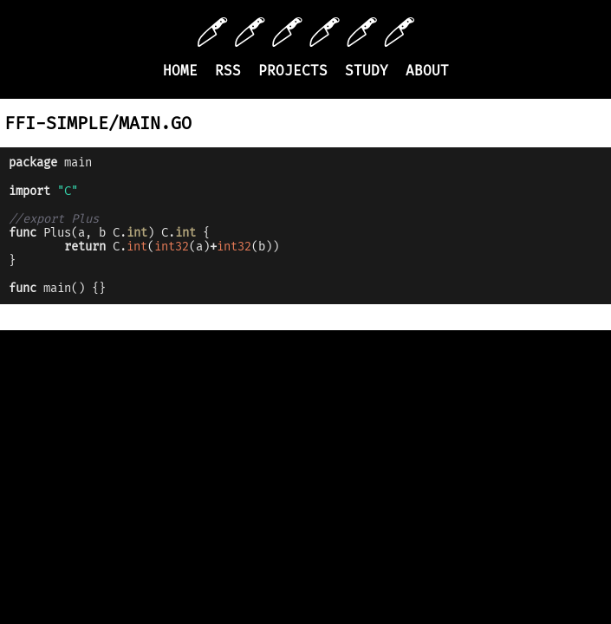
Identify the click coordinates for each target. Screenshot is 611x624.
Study (366, 70)
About (427, 70)
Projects (293, 70)
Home (180, 70)
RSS (228, 70)
